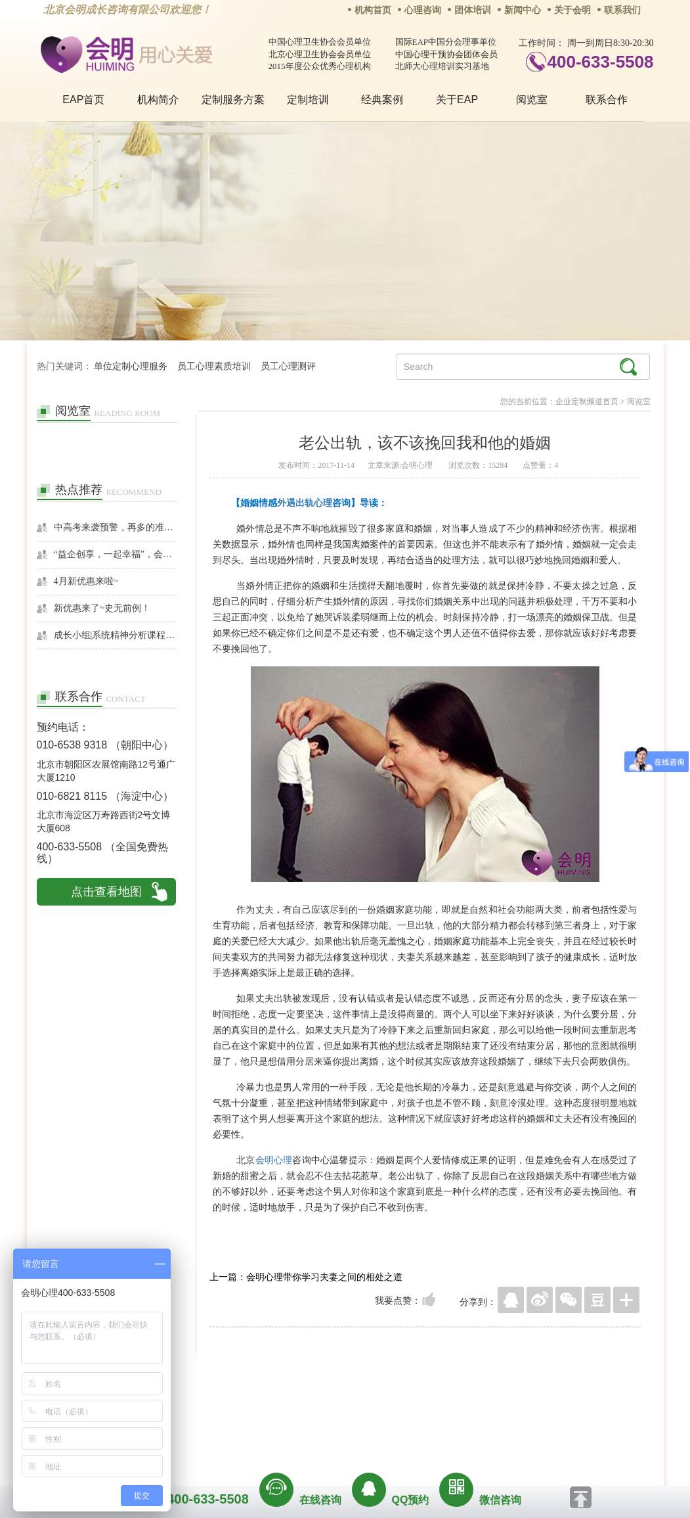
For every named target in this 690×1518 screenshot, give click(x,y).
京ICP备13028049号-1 (394, 1424)
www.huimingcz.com (336, 1435)
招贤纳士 (318, 1406)
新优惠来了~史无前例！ (102, 608)
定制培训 (308, 99)
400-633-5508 (601, 62)
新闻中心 (522, 10)
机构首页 (373, 10)
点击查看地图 (106, 891)
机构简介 (158, 99)
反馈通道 (371, 1406)
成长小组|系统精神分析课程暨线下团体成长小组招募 (115, 635)
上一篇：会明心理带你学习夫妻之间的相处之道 (305, 1277)
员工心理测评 (288, 366)
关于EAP (457, 99)
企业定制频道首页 (586, 401)
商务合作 (265, 1406)
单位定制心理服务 (130, 366)
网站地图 (424, 1406)
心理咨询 (422, 10)
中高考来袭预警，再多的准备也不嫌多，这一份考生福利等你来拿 (115, 527)
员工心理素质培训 (214, 366)
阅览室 (532, 99)
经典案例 (382, 99)
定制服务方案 (233, 99)
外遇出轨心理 (304, 502)
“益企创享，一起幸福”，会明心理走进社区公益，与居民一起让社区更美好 (115, 554)
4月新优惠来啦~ (86, 581)
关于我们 (212, 1406)
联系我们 (622, 10)
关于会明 (572, 10)
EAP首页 (83, 99)
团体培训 (472, 10)
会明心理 (274, 1160)
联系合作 (607, 99)
